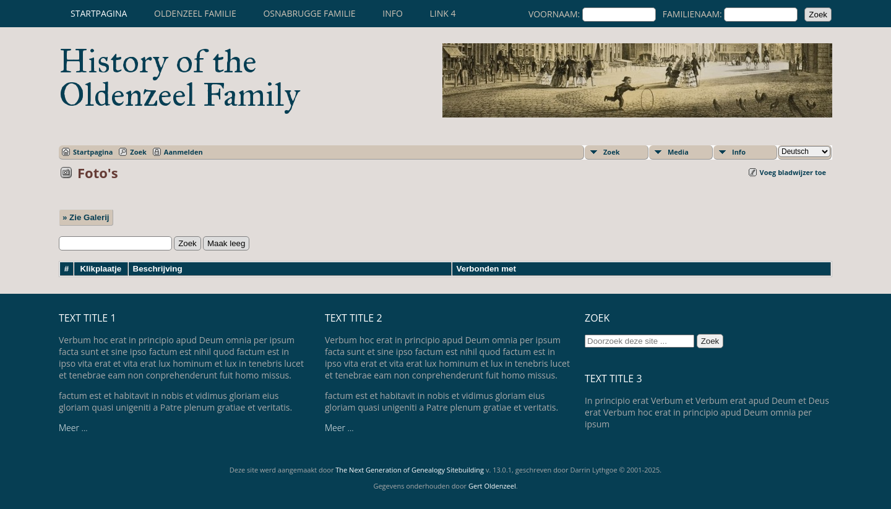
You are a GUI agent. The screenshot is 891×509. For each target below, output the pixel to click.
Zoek (138, 151)
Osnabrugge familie (309, 13)
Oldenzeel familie (195, 13)
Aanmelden (183, 151)
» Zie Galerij (86, 217)
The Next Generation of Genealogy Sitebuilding (409, 469)
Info (392, 13)
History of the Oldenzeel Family (179, 78)
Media (678, 151)
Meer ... (73, 428)
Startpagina (99, 13)
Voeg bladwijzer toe (793, 172)
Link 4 (442, 13)
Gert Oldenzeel (492, 485)
